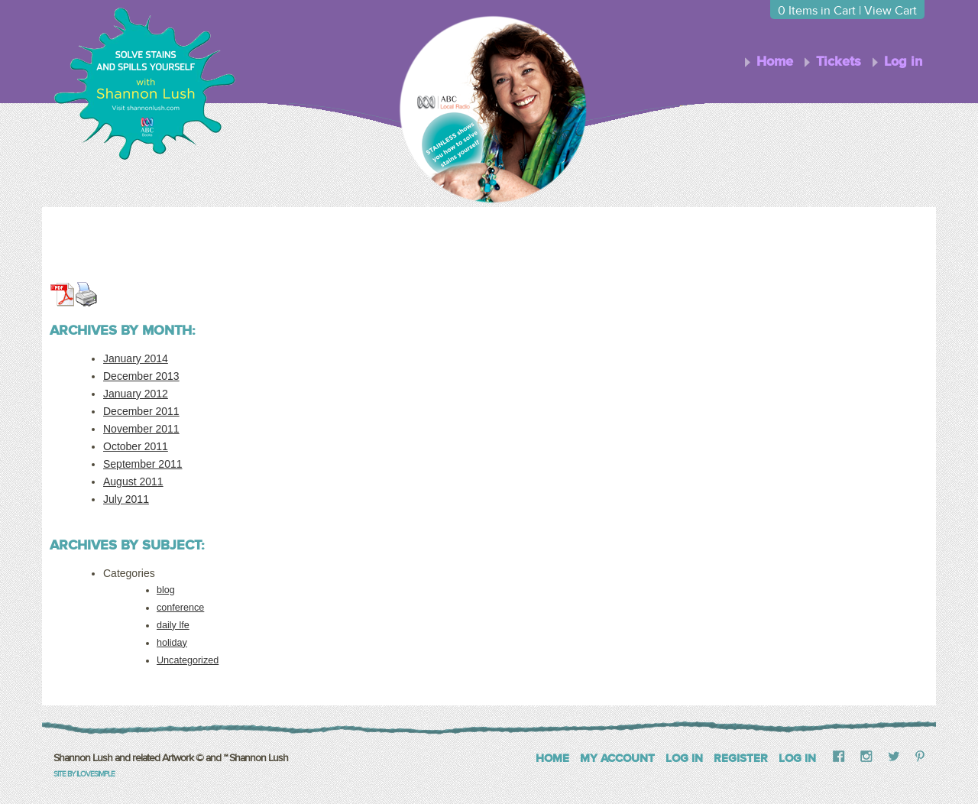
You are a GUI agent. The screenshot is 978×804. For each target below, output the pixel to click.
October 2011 (135, 446)
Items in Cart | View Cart (847, 10)
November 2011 (141, 429)
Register (741, 758)
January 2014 (135, 358)
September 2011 (143, 464)
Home (774, 61)
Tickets (838, 61)
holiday (172, 642)
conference (180, 607)
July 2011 (126, 499)
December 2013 (141, 376)
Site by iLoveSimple (84, 774)
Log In (684, 758)
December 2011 (141, 411)
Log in (903, 61)
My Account (617, 758)
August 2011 (133, 481)
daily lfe (173, 625)
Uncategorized (188, 660)
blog (166, 590)
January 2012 (135, 393)
